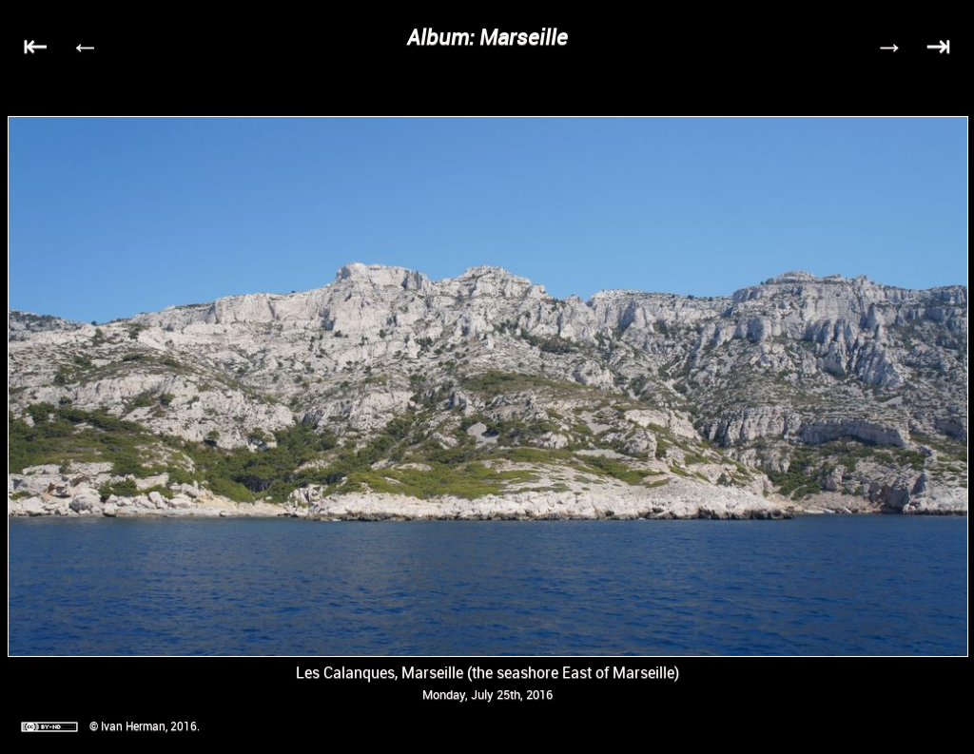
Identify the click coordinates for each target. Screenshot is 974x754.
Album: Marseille (487, 36)
